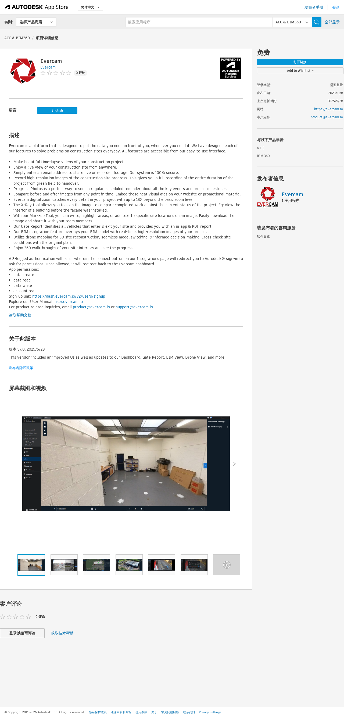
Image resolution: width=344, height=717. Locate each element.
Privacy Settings (210, 712)
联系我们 (189, 712)
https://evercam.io (328, 109)
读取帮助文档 (20, 315)
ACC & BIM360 (17, 38)
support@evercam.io (134, 307)
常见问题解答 (170, 712)
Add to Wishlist (300, 70)
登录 (336, 7)
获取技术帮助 (62, 633)
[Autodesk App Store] (36, 7)
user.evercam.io (69, 301)
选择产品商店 (31, 22)
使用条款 (141, 712)
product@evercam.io (91, 307)
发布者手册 (313, 7)
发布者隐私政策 (21, 367)
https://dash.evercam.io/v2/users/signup (68, 296)
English (57, 110)
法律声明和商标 (121, 712)
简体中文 (90, 7)
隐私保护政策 (98, 712)
